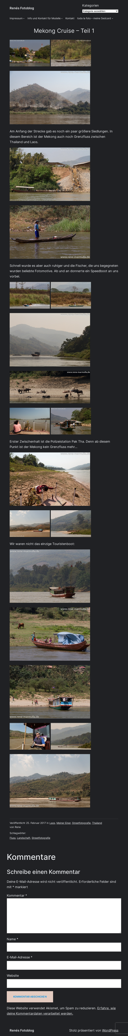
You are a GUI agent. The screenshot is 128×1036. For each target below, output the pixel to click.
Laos (52, 823)
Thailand (97, 823)
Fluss (13, 837)
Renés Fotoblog (22, 8)
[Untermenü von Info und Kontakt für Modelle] (62, 18)
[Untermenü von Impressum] (23, 18)
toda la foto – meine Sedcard (94, 18)
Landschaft (23, 837)
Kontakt (69, 18)
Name (12, 939)
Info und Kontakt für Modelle (44, 18)
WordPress (110, 1030)
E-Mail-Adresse (19, 957)
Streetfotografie (81, 823)
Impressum (16, 18)
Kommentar (17, 895)
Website (13, 975)
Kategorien (90, 5)
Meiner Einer (63, 823)
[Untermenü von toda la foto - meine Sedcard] (112, 18)
